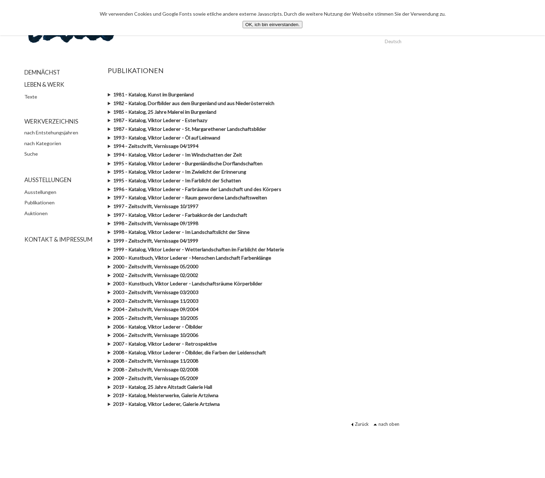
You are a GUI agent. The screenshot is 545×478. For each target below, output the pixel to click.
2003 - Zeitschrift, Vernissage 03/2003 (155, 292)
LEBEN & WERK (44, 84)
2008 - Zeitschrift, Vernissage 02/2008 (155, 370)
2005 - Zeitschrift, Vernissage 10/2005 (155, 318)
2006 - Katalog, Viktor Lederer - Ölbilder (158, 327)
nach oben (386, 424)
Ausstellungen (40, 192)
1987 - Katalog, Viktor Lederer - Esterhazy (160, 120)
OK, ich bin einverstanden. (272, 24)
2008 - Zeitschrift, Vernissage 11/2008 (155, 361)
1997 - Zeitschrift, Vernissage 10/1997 (155, 206)
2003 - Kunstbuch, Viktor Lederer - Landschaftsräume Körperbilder (187, 284)
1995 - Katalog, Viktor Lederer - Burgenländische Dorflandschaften (187, 163)
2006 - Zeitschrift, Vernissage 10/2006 (155, 335)
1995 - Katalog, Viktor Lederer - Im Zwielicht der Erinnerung (179, 172)
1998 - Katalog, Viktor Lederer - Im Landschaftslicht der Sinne (181, 232)
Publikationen (39, 202)
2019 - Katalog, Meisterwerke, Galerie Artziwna (165, 395)
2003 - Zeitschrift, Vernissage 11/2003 (155, 301)
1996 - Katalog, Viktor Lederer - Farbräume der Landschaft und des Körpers (197, 189)
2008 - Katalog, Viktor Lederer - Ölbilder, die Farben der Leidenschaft (189, 352)
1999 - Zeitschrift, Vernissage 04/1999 (155, 241)
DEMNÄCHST (42, 72)
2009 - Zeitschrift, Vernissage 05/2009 (155, 378)
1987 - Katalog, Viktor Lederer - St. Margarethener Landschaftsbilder (189, 129)
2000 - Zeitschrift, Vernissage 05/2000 (155, 266)
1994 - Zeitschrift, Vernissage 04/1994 (155, 146)
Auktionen (36, 213)
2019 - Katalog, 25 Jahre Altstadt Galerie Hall (162, 387)
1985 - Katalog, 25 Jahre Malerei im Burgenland (164, 112)
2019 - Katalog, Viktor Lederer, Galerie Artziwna (166, 404)
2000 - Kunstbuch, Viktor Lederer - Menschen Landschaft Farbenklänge (192, 258)
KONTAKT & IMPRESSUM (58, 239)
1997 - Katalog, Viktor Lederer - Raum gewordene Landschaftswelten (190, 198)
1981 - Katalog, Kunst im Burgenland (153, 94)
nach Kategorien (42, 143)
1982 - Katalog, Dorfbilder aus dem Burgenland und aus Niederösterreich (193, 103)
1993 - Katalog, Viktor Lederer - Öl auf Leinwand (166, 138)
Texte (30, 97)
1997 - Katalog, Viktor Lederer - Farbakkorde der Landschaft (180, 215)
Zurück (360, 424)
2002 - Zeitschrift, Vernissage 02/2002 (155, 275)
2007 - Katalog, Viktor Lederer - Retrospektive (165, 344)
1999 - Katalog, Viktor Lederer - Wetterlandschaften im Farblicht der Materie (198, 249)
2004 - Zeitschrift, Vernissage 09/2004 (155, 309)
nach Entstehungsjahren (51, 132)
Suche (31, 154)
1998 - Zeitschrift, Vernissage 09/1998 (155, 223)
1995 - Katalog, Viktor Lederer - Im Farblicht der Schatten (177, 180)
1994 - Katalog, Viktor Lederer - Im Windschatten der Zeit (177, 155)
